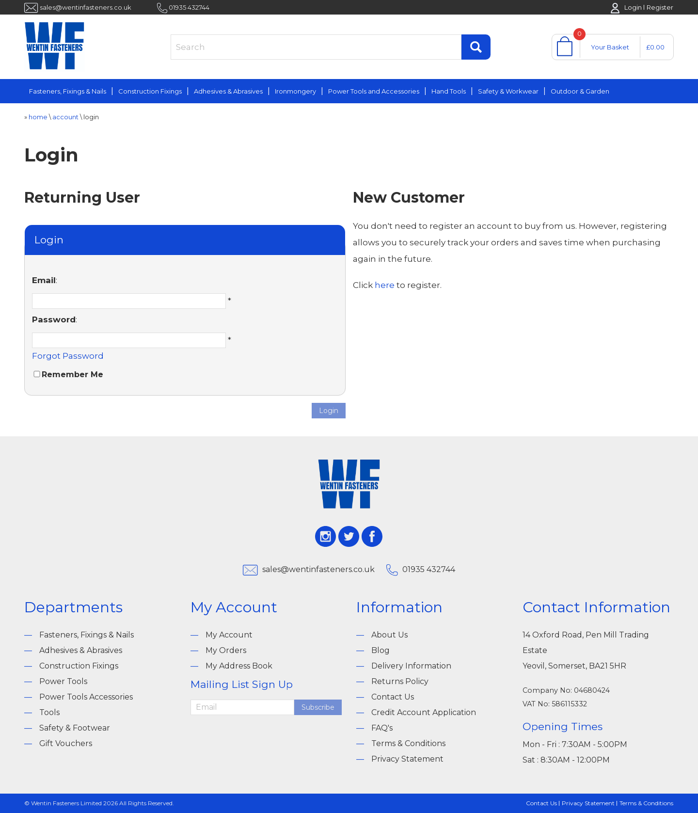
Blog (380, 650)
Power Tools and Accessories (373, 91)
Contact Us (392, 696)
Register (660, 7)
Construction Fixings (150, 91)
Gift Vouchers (65, 743)
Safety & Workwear (508, 91)
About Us (389, 634)
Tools (49, 712)
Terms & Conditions (408, 743)
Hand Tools (448, 91)
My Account (229, 634)
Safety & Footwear (74, 728)
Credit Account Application (423, 712)
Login (633, 7)
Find (476, 47)
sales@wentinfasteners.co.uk (85, 7)
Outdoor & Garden (580, 91)
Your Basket (610, 47)
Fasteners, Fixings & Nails (67, 91)
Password (54, 319)
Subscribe (317, 707)
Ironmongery (295, 91)
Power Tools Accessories (86, 696)
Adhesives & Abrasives (228, 91)
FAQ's (382, 728)
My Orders (226, 650)
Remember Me (72, 374)
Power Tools (63, 681)
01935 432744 (189, 7)
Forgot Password (68, 356)
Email (44, 280)
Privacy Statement (407, 759)
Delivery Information (411, 665)
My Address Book (239, 665)
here (385, 285)
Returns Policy (399, 681)
